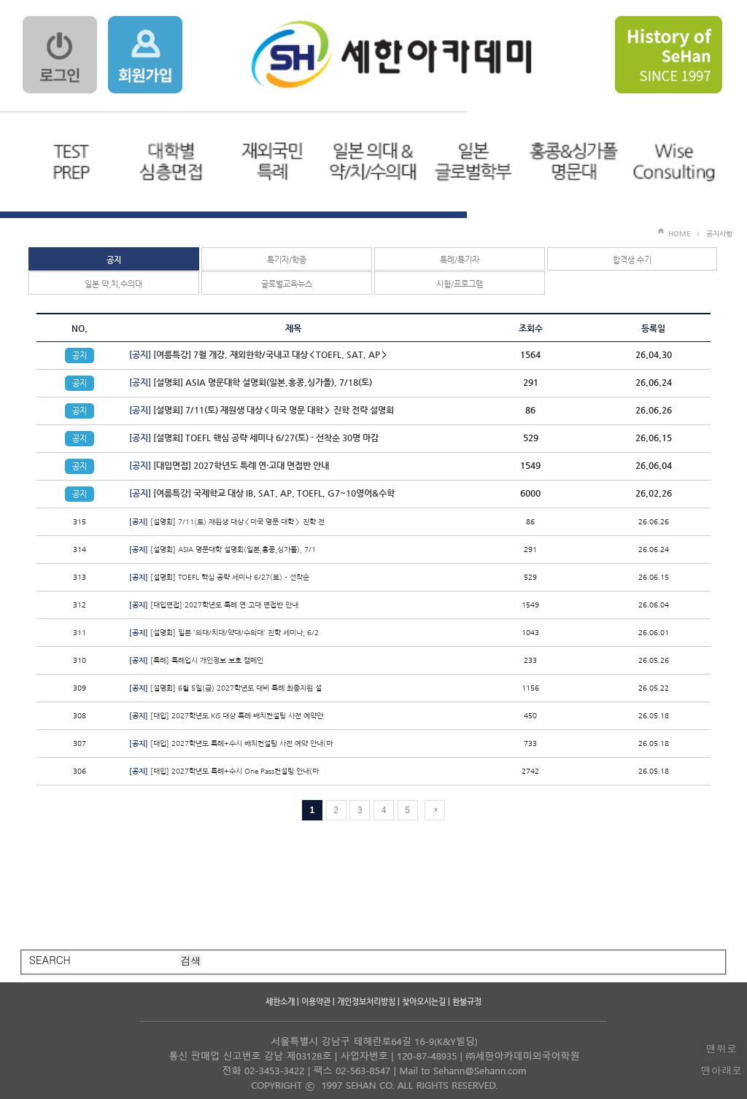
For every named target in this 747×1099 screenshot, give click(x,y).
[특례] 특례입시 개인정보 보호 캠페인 (196, 660)
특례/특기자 (459, 260)
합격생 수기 (632, 260)
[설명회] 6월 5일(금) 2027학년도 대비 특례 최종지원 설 (225, 688)
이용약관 (315, 1001)
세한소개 (280, 1001)
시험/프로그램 (459, 284)
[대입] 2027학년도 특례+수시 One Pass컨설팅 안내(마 (224, 771)
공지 (114, 260)
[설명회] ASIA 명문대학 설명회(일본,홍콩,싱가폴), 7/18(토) (250, 382)
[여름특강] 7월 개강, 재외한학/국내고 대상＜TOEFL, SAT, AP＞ (258, 354)
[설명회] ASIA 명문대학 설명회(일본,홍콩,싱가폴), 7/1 (222, 549)
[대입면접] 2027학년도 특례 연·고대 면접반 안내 (229, 465)
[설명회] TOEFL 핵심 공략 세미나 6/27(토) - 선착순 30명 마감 (254, 437)
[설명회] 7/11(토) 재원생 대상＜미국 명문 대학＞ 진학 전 (227, 522)
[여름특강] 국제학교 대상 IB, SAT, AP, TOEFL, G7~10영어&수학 (262, 493)
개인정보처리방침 (366, 1001)
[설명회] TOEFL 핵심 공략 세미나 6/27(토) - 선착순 (219, 577)
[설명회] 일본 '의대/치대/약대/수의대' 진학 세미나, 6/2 (224, 633)
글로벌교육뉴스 (286, 284)
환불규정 (466, 1001)
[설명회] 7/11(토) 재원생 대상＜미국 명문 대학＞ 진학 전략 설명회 (261, 410)
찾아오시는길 (424, 1001)
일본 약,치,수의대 (113, 284)
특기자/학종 (286, 260)
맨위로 (721, 1048)
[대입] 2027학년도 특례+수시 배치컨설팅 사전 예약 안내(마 (231, 743)
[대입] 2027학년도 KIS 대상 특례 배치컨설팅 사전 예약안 (226, 716)
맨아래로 (721, 1070)
